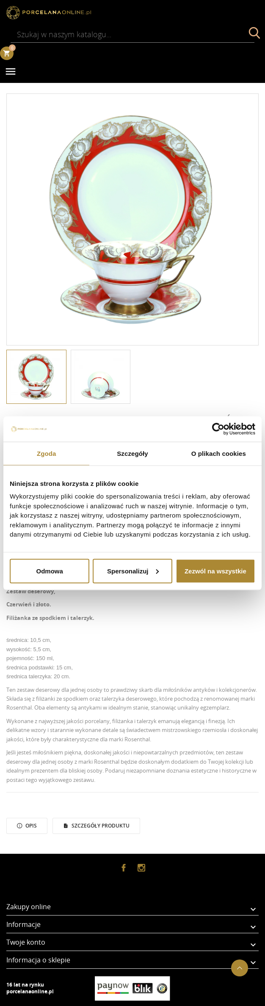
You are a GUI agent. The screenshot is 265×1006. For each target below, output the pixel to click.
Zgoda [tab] (46, 453)
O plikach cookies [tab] (218, 453)
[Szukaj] (132, 34)
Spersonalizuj (133, 570)
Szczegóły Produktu (100, 825)
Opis (30, 825)
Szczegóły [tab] (132, 453)
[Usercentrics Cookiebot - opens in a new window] (218, 428)
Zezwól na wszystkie (215, 570)
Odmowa (49, 570)
